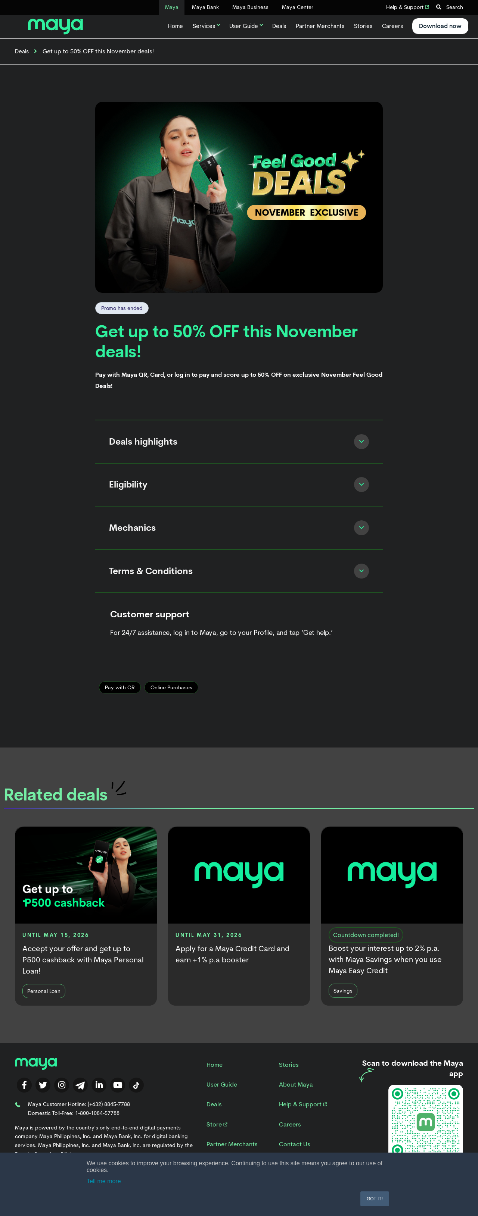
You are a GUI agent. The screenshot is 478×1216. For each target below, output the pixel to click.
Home (175, 26)
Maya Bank (205, 7)
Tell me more (104, 1181)
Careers (392, 26)
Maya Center (297, 7)
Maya (172, 7)
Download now (440, 26)
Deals (279, 26)
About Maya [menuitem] (296, 1094)
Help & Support (407, 7)
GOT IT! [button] (375, 1198)
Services (206, 26)
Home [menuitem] (215, 1074)
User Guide (246, 26)
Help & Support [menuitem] (303, 1114)
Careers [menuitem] (290, 1134)
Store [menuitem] (217, 1134)
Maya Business (250, 7)
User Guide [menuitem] (222, 1094)
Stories (363, 26)
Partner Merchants (320, 26)
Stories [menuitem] (289, 1074)
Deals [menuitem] (214, 1114)
